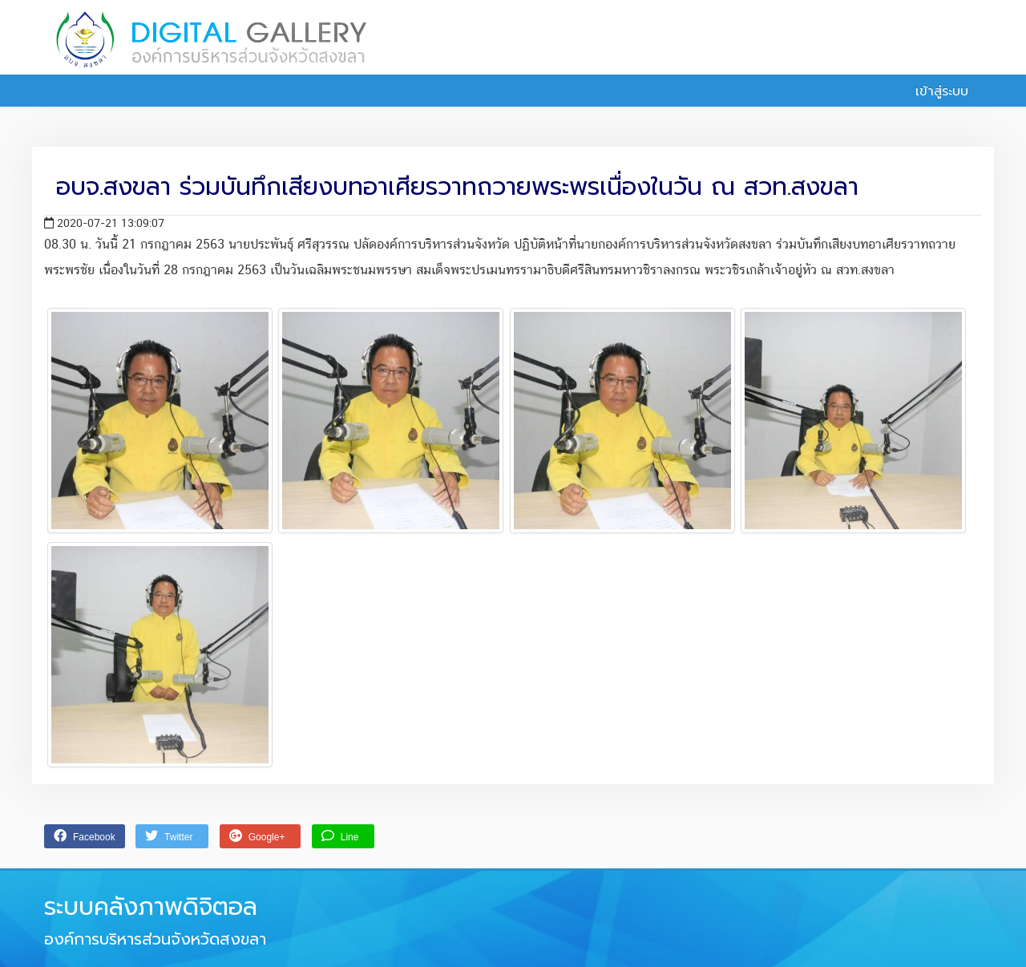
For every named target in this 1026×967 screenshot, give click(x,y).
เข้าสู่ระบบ (933, 91)
